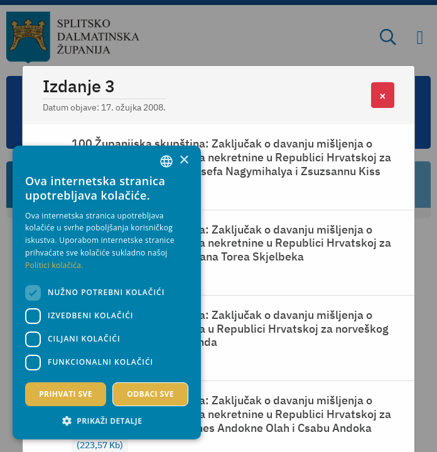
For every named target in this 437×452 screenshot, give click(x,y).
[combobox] (166, 161)
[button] (106, 420)
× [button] (183, 160)
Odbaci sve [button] (150, 394)
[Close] (382, 95)
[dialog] (107, 292)
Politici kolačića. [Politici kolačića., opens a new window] (54, 265)
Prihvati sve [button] (65, 394)
